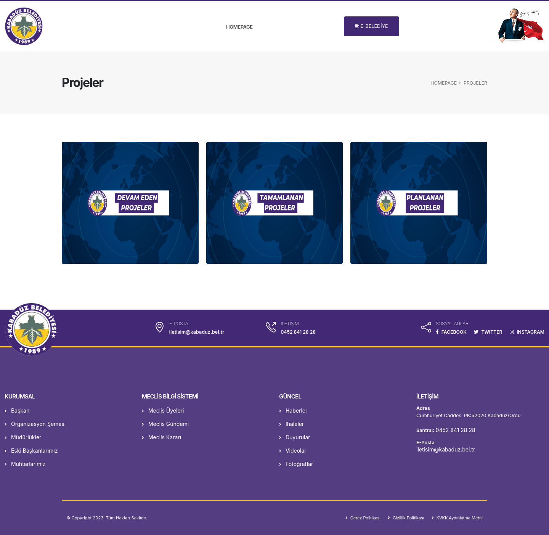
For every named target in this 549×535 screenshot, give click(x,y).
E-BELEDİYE (371, 26)
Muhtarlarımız (25, 464)
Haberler (293, 410)
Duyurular (294, 437)
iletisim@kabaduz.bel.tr (445, 449)
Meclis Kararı (161, 437)
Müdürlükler (23, 437)
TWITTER (486, 332)
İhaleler (291, 424)
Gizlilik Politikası (405, 518)
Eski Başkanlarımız (31, 450)
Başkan (17, 410)
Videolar (293, 450)
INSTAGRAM (526, 332)
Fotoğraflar (296, 464)
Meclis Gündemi (165, 424)
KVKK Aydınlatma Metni (458, 518)
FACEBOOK (448, 332)
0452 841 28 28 (297, 332)
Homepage (239, 27)
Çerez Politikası (361, 518)
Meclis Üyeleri (163, 410)
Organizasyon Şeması (35, 424)
